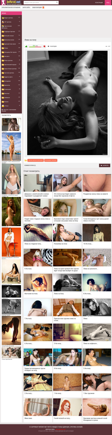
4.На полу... (58, 368)
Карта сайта (26, 7)
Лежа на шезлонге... (90, 269)
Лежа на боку (59, 294)
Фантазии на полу (30, 294)
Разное (5, 102)
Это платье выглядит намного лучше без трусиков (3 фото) (65, 195)
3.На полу (86, 368)
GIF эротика (6, 22)
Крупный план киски (9, 44)
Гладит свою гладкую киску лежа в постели (37, 220)
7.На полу (27, 319)
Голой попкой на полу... (62, 418)
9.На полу (27, 269)
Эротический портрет (9, 65)
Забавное (6, 98)
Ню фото (5, 56)
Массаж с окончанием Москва (9, 110)
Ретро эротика (7, 60)
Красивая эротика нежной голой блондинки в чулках (95, 419)
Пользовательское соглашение (11, 7)
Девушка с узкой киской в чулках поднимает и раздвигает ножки (36, 195)
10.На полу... (88, 244)
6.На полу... (28, 343)
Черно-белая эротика (9, 69)
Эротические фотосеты (7, 27)
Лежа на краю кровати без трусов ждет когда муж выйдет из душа (66, 270)
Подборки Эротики (8, 32)
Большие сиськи (8, 36)
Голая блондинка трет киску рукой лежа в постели (95, 220)
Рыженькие (6, 89)
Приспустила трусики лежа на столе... (65, 319)
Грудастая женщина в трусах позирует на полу (34, 369)
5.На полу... (58, 343)
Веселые (5, 93)
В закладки (52, 46)
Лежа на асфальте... (90, 343)
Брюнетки (6, 85)
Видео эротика (7, 18)
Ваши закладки (38, 7)
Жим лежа (28, 418)
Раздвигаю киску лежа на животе (95, 194)
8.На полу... (87, 294)
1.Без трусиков (88, 393)
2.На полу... (28, 393)
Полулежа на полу (60, 244)
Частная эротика (8, 73)
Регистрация (99, 2)
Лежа (85, 319)
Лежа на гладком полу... (33, 244)
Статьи (5, 106)
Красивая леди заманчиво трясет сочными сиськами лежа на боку (66, 220)
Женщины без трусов (9, 52)
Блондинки (6, 81)
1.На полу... (58, 393)
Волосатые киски (8, 40)
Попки (5, 48)
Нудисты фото (7, 77)
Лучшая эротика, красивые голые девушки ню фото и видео (56, 431)
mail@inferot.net (61, 429)
